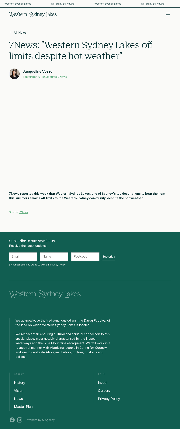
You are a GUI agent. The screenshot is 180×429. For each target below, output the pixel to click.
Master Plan (23, 407)
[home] (33, 14)
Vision (18, 391)
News (18, 399)
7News (62, 76)
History (19, 383)
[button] (167, 14)
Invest (102, 383)
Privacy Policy (109, 399)
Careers (104, 391)
